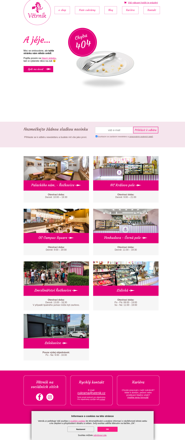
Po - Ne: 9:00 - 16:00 (56, 353)
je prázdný (143, 2)
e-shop (62, 10)
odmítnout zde (100, 435)
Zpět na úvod (35, 69)
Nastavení (80, 429)
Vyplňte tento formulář (137, 397)
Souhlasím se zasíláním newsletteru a (125, 137)
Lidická (126, 290)
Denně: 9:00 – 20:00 (56, 248)
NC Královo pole (125, 185)
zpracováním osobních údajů (141, 137)
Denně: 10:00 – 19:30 (56, 195)
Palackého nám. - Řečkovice (56, 185)
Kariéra (130, 10)
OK (107, 429)
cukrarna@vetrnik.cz (91, 393)
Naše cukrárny (87, 10)
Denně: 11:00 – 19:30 (126, 248)
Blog (110, 10)
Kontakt (151, 10)
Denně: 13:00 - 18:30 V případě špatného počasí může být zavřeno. (56, 302)
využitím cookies (77, 421)
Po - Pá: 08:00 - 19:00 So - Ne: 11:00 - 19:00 (125, 302)
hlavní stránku (49, 58)
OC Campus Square (56, 238)
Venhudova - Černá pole (125, 238)
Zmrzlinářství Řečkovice (56, 290)
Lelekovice (56, 343)
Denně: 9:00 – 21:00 (125, 195)
